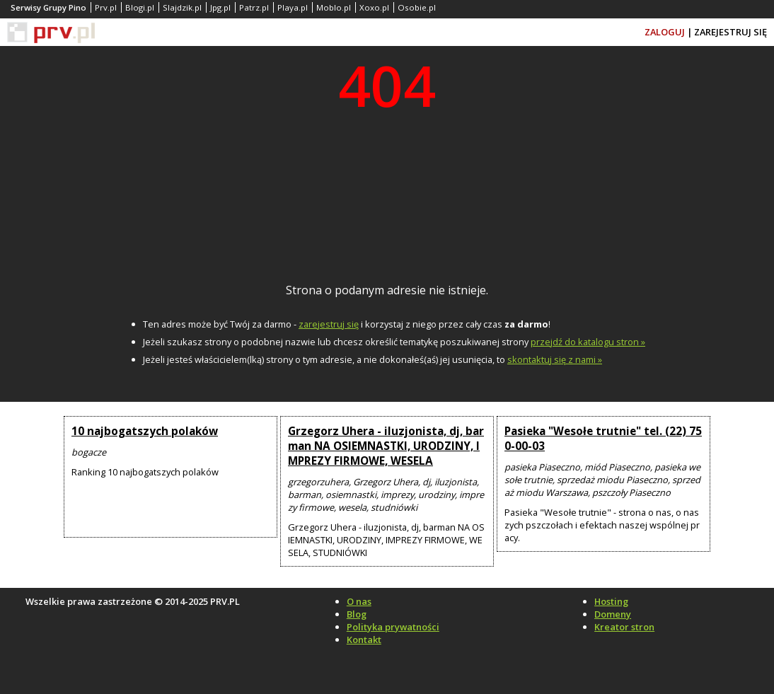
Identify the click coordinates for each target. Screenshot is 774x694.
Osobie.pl (417, 7)
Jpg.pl (220, 7)
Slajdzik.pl (182, 7)
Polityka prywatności (393, 626)
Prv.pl (106, 7)
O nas (359, 601)
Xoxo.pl (374, 7)
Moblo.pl (333, 7)
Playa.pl (292, 7)
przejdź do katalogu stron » (588, 341)
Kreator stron (624, 626)
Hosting (611, 601)
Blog (356, 614)
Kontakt (364, 639)
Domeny (612, 614)
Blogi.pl (139, 7)
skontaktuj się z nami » (554, 359)
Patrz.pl (254, 7)
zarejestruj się (329, 324)
